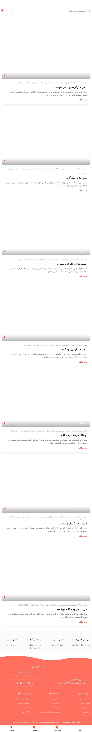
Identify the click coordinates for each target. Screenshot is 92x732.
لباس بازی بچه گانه (76, 177)
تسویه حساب (85, 703)
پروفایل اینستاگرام (21, 698)
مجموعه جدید (23, 703)
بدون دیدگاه (19, 675)
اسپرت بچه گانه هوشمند (79, 169)
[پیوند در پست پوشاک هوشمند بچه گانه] (46, 397)
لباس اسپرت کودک (27, 517)
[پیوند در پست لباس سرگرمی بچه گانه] (46, 311)
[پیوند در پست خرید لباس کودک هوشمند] (46, 483)
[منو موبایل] (89, 11)
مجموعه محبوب (22, 707)
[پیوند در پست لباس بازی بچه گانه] (46, 135)
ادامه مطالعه (83, 100)
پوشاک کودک (53, 605)
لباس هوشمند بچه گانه (79, 83)
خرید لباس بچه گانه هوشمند (72, 609)
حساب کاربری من (83, 698)
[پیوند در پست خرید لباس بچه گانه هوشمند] (46, 571)
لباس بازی (68, 83)
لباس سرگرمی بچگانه (47, 83)
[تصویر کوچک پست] (39, 674)
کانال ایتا (25, 712)
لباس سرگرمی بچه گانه (74, 349)
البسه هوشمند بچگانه (25, 672)
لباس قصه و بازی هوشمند (23, 683)
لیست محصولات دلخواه (50, 712)
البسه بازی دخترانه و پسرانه (71, 263)
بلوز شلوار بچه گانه (51, 431)
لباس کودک (35, 83)
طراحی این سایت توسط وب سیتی (23, 722)
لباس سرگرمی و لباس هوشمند (70, 87)
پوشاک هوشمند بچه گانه (74, 435)
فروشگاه (86, 712)
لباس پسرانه (29, 169)
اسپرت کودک (66, 517)
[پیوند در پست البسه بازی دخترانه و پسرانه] (46, 225)
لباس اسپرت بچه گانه (51, 169)
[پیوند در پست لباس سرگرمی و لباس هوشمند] (46, 49)
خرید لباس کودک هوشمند (73, 523)
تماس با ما (55, 698)
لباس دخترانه (19, 169)
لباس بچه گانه (59, 83)
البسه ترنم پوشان (64, 169)
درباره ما (56, 703)
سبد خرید (86, 707)
